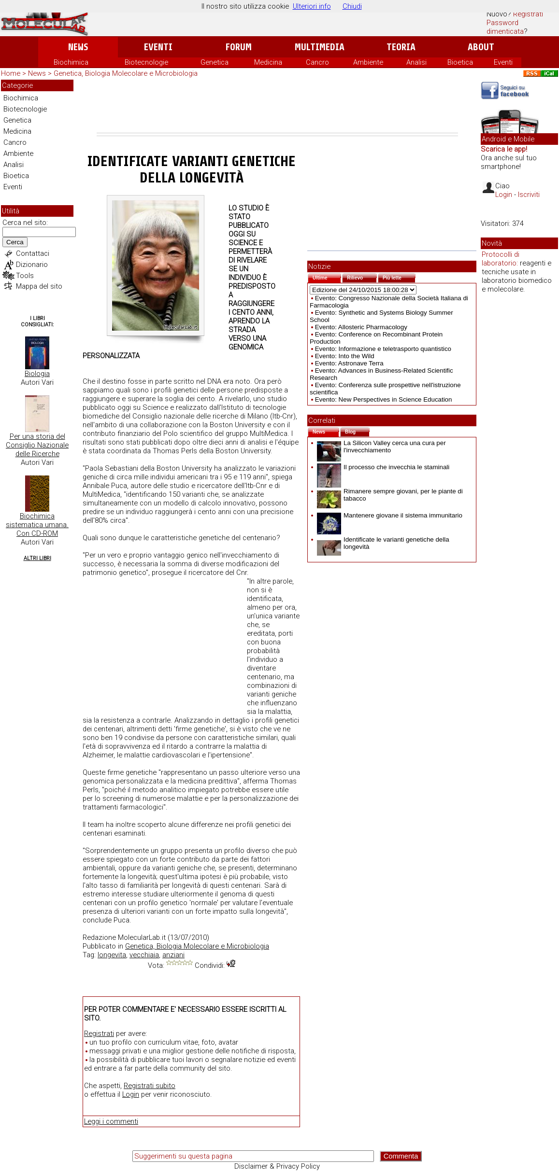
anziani (173, 954)
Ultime (327, 276)
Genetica (215, 62)
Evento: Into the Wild (344, 356)
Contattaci (32, 253)
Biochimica (71, 62)
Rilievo (362, 276)
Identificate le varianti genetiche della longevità (383, 543)
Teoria (401, 47)
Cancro (317, 62)
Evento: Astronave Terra (349, 363)
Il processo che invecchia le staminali (383, 467)
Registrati (528, 14)
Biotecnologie (146, 62)
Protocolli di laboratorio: (500, 258)
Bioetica (460, 62)
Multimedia (319, 47)
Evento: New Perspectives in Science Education (383, 399)
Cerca (15, 242)
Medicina (268, 62)
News (78, 47)
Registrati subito (149, 1085)
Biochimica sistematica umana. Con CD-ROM (37, 525)
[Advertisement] (277, 106)
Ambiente (368, 62)
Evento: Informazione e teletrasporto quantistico (383, 348)
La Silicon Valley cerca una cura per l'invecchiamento (381, 446)
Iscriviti (529, 194)
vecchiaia (144, 954)
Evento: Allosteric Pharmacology (361, 327)
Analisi (416, 62)
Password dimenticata (505, 27)
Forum (238, 47)
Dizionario (32, 264)
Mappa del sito (39, 286)
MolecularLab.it (142, 937)
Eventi (158, 47)
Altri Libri (37, 558)
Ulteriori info (312, 6)
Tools (25, 275)
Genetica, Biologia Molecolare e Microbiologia (126, 73)
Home (10, 73)
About (481, 47)
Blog (357, 430)
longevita (112, 954)
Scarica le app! (504, 149)
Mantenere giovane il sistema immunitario (389, 515)
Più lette (399, 276)
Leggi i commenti (111, 1121)
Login (130, 1094)
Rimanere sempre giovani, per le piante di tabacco (390, 495)
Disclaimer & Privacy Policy (277, 1166)
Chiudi (352, 6)
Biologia (37, 373)
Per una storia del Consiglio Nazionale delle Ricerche (37, 445)
